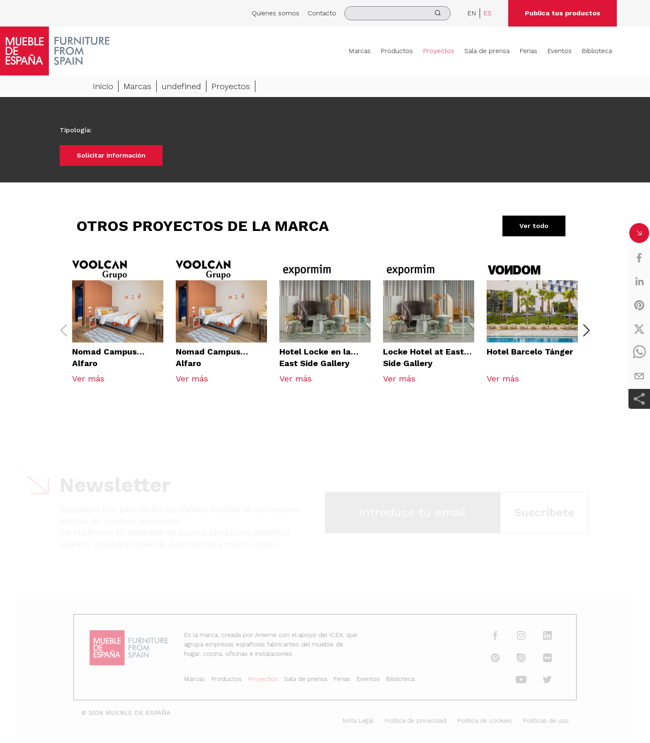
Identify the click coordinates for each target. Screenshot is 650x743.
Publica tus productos (562, 13)
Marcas (360, 51)
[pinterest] (639, 305)
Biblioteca (597, 51)
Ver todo (533, 226)
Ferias (528, 51)
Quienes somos (275, 13)
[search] (397, 13)
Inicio (103, 87)
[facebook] (639, 258)
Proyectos (438, 51)
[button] (586, 330)
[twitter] (639, 329)
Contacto (322, 13)
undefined (181, 87)
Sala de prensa (486, 51)
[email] (639, 376)
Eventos (559, 51)
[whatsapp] (639, 352)
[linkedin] (639, 281)
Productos (397, 51)
